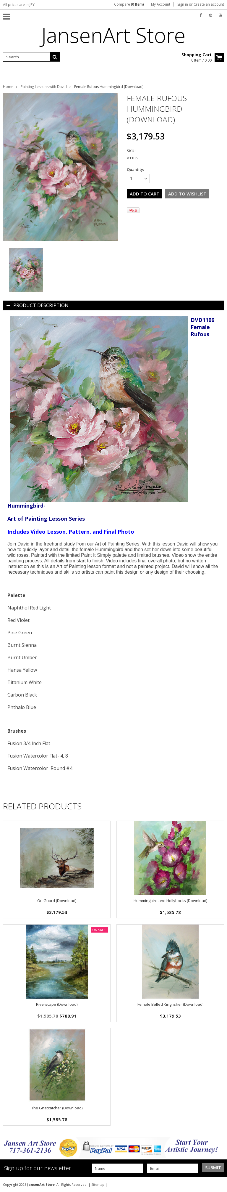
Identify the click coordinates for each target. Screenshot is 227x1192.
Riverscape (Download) (56, 1004)
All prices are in (19, 4)
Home (8, 86)
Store (113, 35)
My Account (160, 4)
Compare (129, 4)
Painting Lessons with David (44, 86)
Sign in (182, 4)
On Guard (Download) (56, 900)
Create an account (209, 4)
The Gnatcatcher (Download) (56, 1108)
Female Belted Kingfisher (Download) (170, 1004)
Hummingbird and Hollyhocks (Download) (170, 900)
